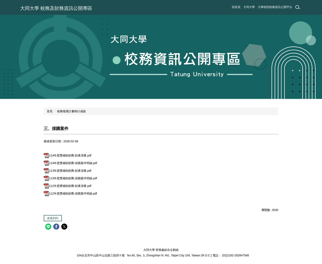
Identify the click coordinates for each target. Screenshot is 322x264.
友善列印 (53, 218)
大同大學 (249, 7)
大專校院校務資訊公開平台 (275, 7)
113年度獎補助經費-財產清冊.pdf (67, 170)
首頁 (50, 111)
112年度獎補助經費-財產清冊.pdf (67, 186)
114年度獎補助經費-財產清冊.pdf (67, 155)
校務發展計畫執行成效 (71, 111)
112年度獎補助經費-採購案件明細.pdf (70, 193)
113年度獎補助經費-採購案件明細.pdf (70, 178)
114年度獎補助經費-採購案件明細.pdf (70, 163)
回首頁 (236, 7)
